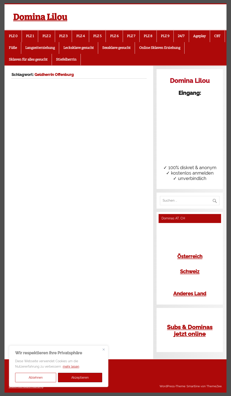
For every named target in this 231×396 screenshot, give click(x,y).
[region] (58, 366)
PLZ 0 (13, 36)
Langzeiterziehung (40, 48)
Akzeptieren (80, 377)
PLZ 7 (131, 36)
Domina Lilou (40, 17)
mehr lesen (71, 366)
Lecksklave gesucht (78, 48)
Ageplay (199, 36)
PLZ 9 (165, 36)
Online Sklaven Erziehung (159, 48)
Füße (13, 48)
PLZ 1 (30, 36)
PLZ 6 (114, 36)
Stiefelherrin (66, 59)
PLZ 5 (97, 36)
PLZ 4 (80, 36)
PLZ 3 (63, 36)
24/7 (181, 36)
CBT (217, 36)
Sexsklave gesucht (116, 48)
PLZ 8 (148, 36)
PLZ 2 (46, 36)
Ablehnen (36, 377)
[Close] (103, 349)
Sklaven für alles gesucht (28, 59)
